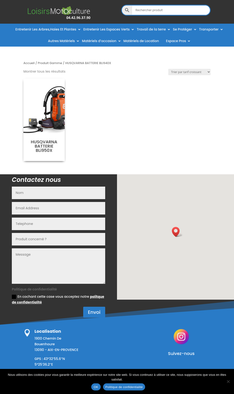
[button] (177, 232)
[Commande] (189, 72)
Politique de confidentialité (124, 387)
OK (96, 387)
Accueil (29, 63)
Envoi (94, 312)
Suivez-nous (181, 353)
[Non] (228, 381)
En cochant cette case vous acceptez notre (58, 299)
